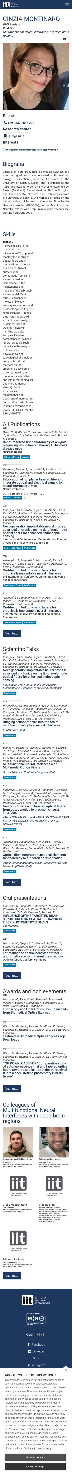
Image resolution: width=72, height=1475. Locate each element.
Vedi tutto (11, 633)
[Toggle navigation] (67, 4)
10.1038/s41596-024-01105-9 (23, 493)
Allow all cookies (35, 1457)
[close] (66, 1369)
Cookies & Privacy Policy (37, 1448)
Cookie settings (35, 1466)
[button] (65, 39)
